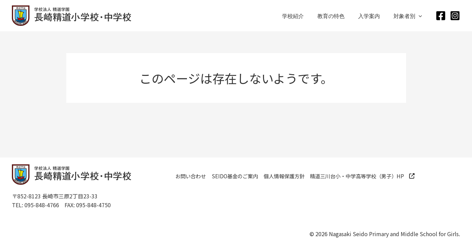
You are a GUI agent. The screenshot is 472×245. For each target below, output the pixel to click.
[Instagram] (455, 16)
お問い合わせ (195, 177)
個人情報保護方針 (309, 177)
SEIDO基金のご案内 (250, 177)
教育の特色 (337, 16)
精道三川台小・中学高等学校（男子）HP (234, 189)
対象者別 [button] (409, 15)
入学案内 (373, 16)
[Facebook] (441, 16)
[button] (420, 15)
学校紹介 (302, 16)
